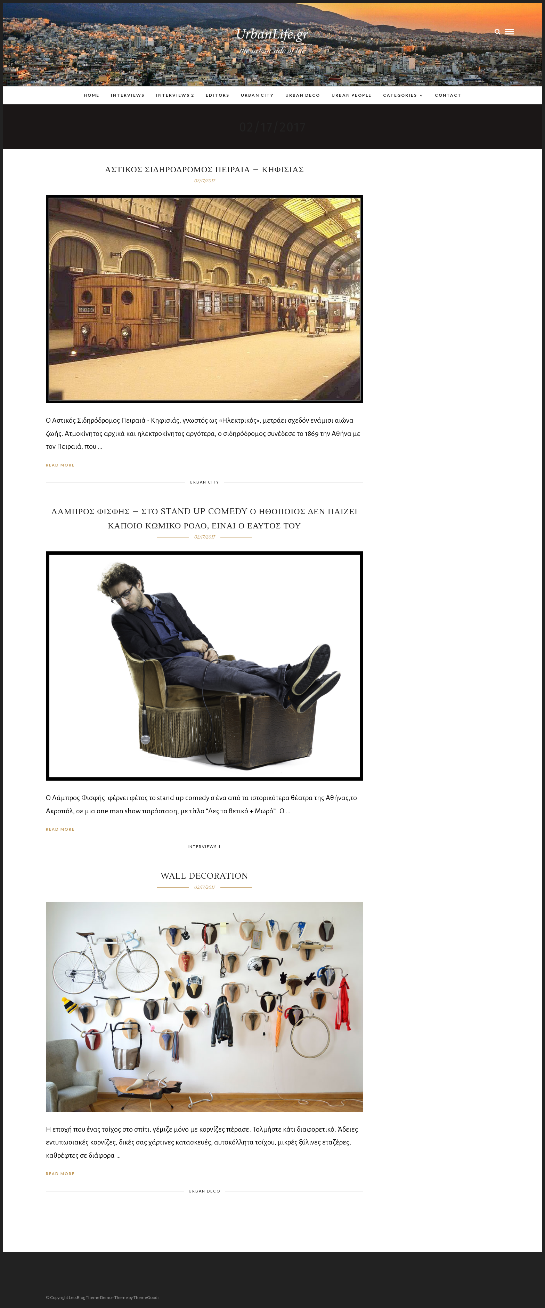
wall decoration (204, 876)
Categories (400, 95)
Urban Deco (302, 95)
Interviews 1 (204, 846)
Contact (448, 95)
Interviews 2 (175, 95)
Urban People (352, 95)
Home (91, 95)
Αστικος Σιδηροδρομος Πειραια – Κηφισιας (204, 169)
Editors (217, 95)
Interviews (128, 95)
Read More (60, 465)
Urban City (257, 95)
